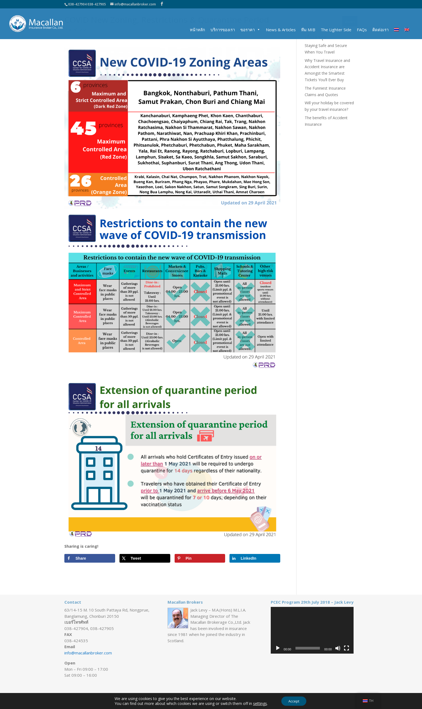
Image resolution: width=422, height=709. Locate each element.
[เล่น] (278, 648)
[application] (312, 630)
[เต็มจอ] (346, 648)
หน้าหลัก (197, 30)
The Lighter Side (336, 30)
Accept (294, 700)
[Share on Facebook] (89, 558)
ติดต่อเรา (380, 30)
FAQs (362, 30)
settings (258, 703)
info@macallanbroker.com (88, 653)
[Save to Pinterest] (200, 558)
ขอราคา (247, 30)
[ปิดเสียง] (338, 648)
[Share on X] (144, 558)
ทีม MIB (308, 30)
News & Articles (281, 30)
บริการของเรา (222, 30)
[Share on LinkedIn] (254, 558)
